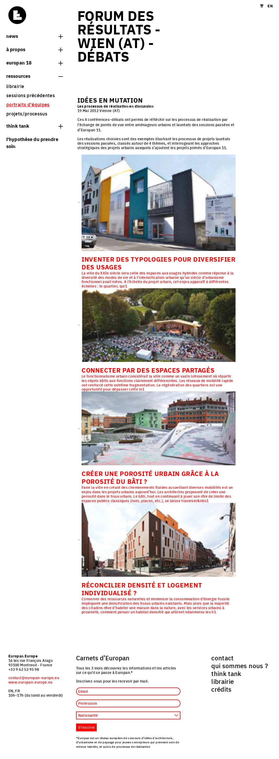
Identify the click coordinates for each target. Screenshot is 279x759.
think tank (34, 125)
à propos (34, 49)
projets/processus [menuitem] (26, 113)
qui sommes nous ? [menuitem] (239, 665)
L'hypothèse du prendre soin (32, 142)
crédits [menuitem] (221, 689)
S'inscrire (86, 727)
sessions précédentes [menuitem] (30, 95)
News (34, 35)
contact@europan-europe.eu (33, 677)
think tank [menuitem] (226, 673)
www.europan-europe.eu (30, 682)
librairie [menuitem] (15, 86)
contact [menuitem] (222, 657)
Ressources (34, 75)
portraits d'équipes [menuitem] (28, 104)
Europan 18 (34, 62)
